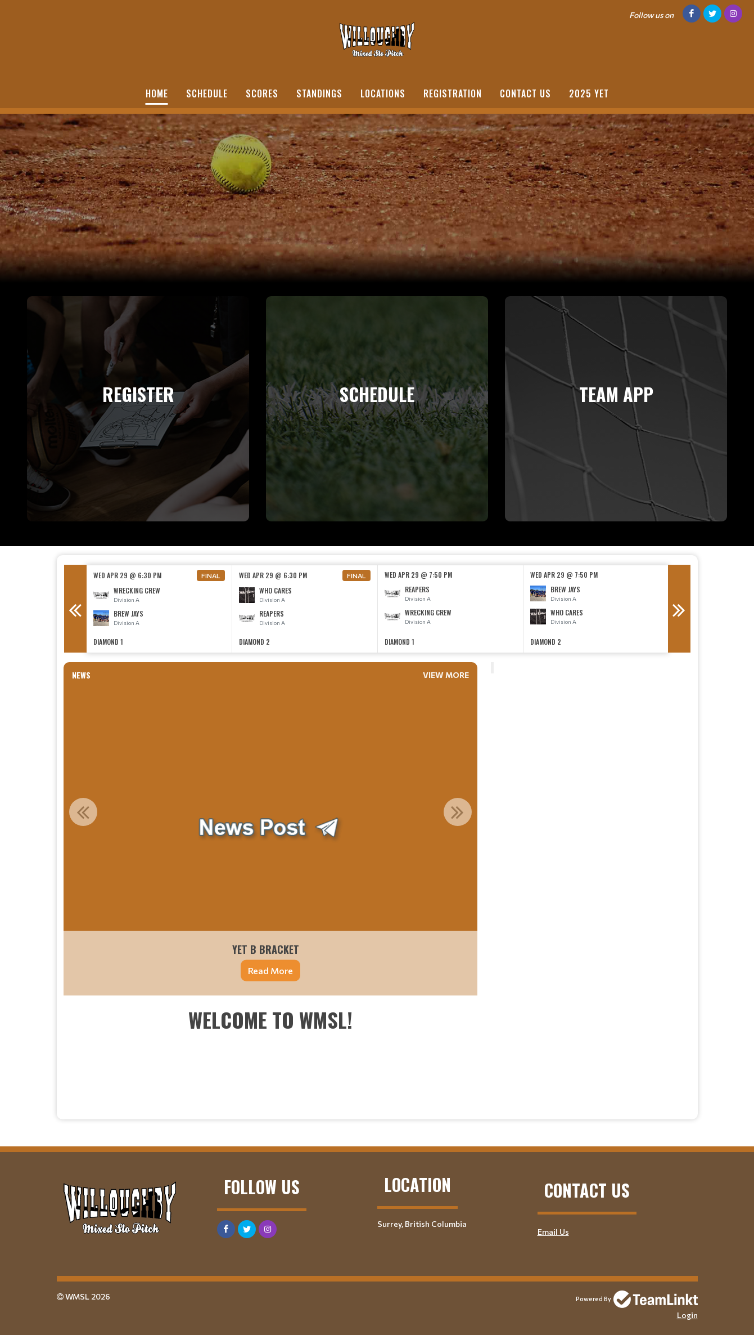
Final (210, 575)
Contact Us (525, 93)
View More (446, 675)
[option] (159, 609)
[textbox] (270, 1057)
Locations (382, 93)
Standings (319, 93)
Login (687, 1315)
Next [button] (679, 609)
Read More (270, 970)
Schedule (207, 93)
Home (157, 93)
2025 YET (589, 93)
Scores (262, 93)
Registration (452, 93)
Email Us (553, 1231)
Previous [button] (75, 609)
